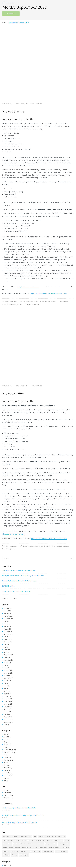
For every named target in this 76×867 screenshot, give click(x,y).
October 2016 (8, 579)
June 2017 (7, 576)
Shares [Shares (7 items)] (30, 713)
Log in (6, 652)
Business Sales (8, 607)
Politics (6, 625)
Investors (66, 232)
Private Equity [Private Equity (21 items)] (43, 710)
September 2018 (8, 571)
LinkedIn (23, 855)
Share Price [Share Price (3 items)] (23, 713)
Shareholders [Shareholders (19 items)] (14, 713)
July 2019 (6, 545)
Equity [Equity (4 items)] (61, 702)
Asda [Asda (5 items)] (30, 699)
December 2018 (8, 563)
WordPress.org (8, 660)
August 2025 (7, 473)
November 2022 (8, 501)
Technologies (8, 635)
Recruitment (7, 632)
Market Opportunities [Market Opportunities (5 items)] (64, 706)
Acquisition (26, 232)
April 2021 (7, 514)
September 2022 (8, 504)
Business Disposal (44, 232)
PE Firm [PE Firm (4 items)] (35, 710)
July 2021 (6, 509)
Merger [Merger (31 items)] (5, 710)
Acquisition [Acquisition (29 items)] (6, 699)
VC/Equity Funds (9, 841)
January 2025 (8, 478)
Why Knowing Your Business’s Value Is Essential (16, 453)
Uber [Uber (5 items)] (13, 717)
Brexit (5, 601)
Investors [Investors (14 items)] (23, 706)
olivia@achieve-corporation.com (28, 218)
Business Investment (10, 838)
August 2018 (7, 574)
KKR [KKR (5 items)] (38, 706)
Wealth (6, 643)
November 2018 (8, 566)
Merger (4, 235)
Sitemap (10, 859)
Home (4, 23)
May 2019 (6, 551)
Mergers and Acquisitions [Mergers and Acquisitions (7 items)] (21, 710)
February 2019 (8, 558)
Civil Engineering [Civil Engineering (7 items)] (39, 702)
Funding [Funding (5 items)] (67, 702)
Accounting (7, 596)
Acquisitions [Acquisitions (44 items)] (14, 699)
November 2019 (8, 535)
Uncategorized (8, 638)
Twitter (14, 855)
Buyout (53, 232)
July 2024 (6, 483)
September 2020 (8, 522)
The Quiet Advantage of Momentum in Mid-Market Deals (18, 433)
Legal (4, 859)
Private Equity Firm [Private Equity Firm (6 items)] (54, 710)
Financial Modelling (9, 614)
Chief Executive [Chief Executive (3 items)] (29, 702)
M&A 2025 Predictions (8, 448)
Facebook (7, 855)
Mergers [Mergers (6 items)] (11, 710)
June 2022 (7, 507)
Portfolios (7, 627)
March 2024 (7, 488)
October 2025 (8, 470)
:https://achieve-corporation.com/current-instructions (49, 225)
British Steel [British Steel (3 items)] (42, 699)
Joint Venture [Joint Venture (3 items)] (31, 706)
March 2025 (7, 476)
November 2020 (8, 519)
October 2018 (8, 569)
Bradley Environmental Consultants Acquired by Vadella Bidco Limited (23, 438)
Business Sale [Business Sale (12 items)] (61, 699)
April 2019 (7, 553)
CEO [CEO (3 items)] (22, 702)
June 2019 (7, 548)
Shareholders (21, 235)
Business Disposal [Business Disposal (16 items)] (51, 699)
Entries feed (7, 655)
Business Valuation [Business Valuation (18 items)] (8, 702)
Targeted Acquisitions (32, 235)
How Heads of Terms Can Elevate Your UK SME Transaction (19, 443)
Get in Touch (10, 14)
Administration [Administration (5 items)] (23, 699)
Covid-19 (6, 609)
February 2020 (8, 532)
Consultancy (7, 844)
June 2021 (7, 512)
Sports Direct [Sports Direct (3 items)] (37, 713)
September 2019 (8, 540)
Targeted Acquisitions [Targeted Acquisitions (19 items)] (47, 713)
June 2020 (7, 530)
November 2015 (8, 584)
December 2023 (8, 494)
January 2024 (8, 491)
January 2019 (8, 561)
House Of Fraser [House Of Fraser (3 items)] (7, 706)
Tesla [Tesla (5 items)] (57, 713)
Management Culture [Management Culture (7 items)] (51, 706)
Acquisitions (34, 232)
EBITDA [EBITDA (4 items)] (48, 702)
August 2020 (7, 525)
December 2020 (8, 517)
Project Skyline (13, 42)
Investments (7, 619)
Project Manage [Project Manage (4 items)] (65, 710)
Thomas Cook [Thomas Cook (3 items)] (63, 713)
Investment (59, 232)
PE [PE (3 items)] (30, 710)
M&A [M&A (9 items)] (42, 706)
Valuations (7, 640)
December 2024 (8, 481)
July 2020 (6, 527)
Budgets (6, 604)
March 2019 (7, 556)
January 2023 (8, 499)
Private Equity (12, 235)
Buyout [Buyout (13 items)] (17, 702)
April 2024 (7, 486)
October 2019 (8, 538)
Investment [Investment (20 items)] (16, 706)
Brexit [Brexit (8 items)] (35, 699)
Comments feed (8, 657)
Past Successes (8, 622)
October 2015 (8, 587)
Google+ (32, 855)
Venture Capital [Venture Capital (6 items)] (24, 717)
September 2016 (8, 582)
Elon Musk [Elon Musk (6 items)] (54, 702)
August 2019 (7, 543)
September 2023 (8, 496)
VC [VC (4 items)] (17, 717)
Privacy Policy (19, 859)
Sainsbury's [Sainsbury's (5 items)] (6, 713)
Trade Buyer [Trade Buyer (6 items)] (6, 717)
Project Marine (13, 255)
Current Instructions (11, 232)
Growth (6, 617)
